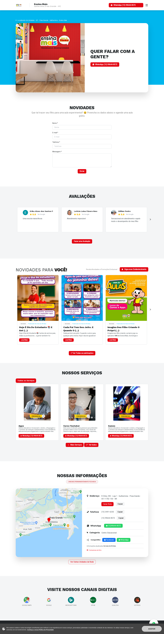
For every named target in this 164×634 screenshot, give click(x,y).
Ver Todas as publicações (82, 353)
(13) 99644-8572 (108, 518)
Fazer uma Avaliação (82, 241)
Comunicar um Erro (94, 550)
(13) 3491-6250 (107, 512)
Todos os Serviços (25, 380)
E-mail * (55, 133)
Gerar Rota (107, 504)
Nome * (55, 123)
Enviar (82, 171)
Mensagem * (57, 152)
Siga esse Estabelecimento (134, 269)
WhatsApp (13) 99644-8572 (32, 436)
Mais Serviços (75, 445)
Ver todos (91, 445)
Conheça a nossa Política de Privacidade (40, 630)
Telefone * (56, 142)
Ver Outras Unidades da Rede (82, 562)
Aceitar (151, 629)
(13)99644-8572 (113, 526)
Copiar (120, 504)
